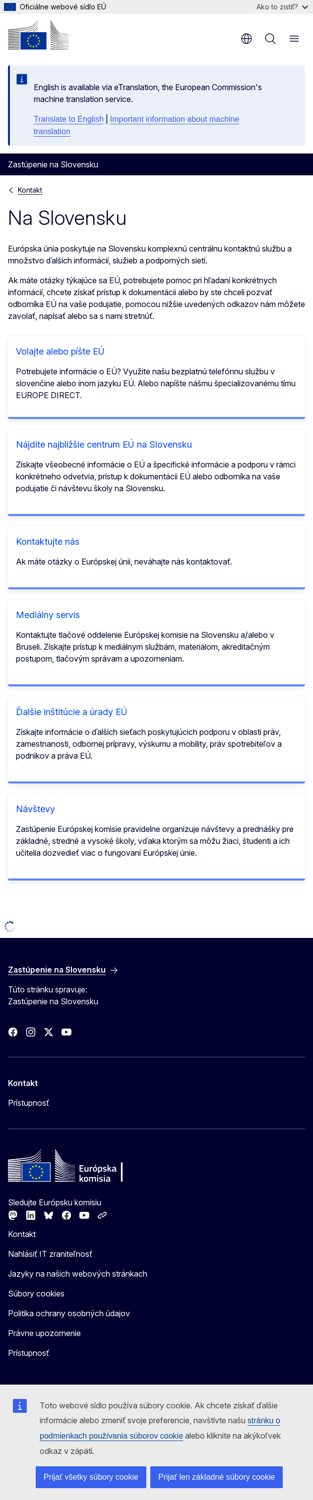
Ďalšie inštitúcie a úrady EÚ (71, 712)
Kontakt (30, 190)
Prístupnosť (28, 1103)
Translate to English (69, 119)
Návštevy (35, 809)
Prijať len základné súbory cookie (216, 1477)
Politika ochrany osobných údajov (69, 1313)
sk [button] (246, 39)
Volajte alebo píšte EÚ (60, 351)
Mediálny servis (48, 615)
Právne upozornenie (44, 1333)
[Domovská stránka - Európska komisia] (38, 35)
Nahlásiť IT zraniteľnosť (50, 1254)
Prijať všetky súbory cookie (91, 1477)
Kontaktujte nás (47, 541)
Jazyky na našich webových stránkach (77, 1274)
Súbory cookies (36, 1293)
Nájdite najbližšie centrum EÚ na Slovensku (104, 444)
